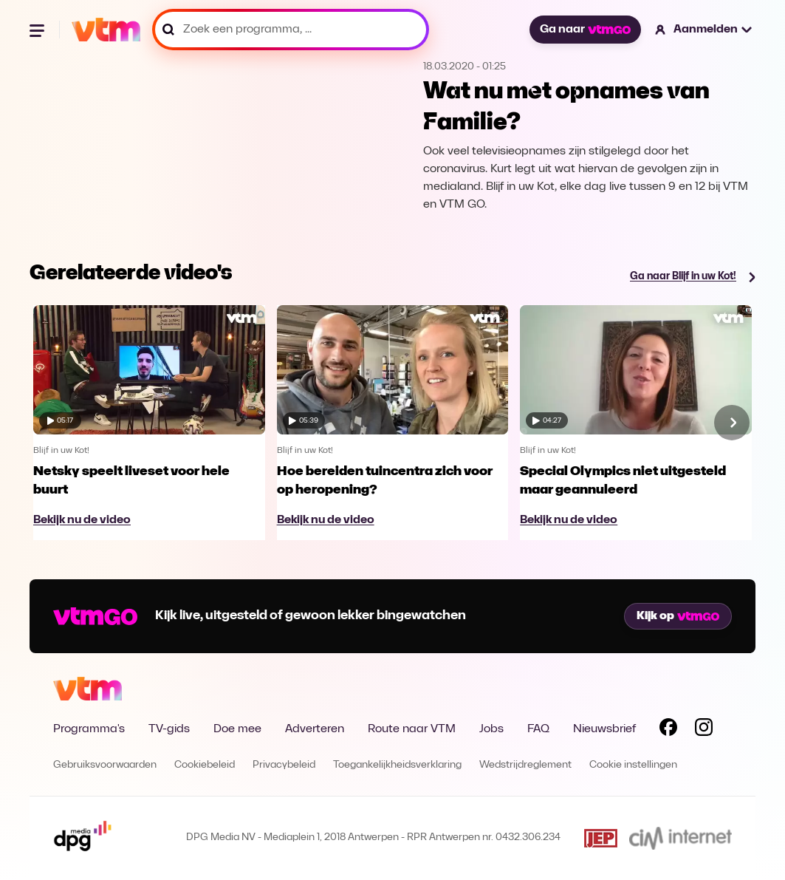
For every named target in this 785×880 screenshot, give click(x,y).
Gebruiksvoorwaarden (105, 765)
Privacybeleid (284, 765)
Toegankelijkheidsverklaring (397, 765)
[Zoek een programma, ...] (290, 29)
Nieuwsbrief (604, 729)
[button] (704, 29)
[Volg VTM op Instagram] (704, 730)
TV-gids (169, 729)
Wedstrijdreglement (525, 765)
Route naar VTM (412, 729)
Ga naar (585, 29)
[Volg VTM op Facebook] (668, 730)
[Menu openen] (38, 29)
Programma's (89, 729)
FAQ (538, 729)
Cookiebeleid (204, 765)
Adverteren (314, 729)
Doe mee (237, 729)
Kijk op (678, 616)
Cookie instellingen (633, 765)
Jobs (491, 729)
